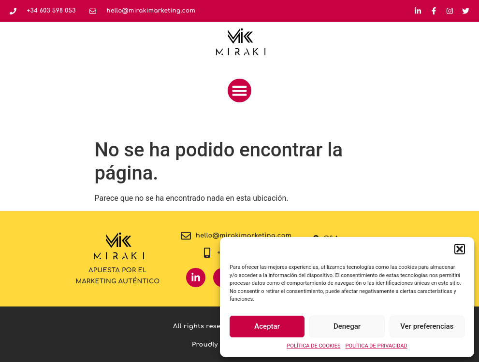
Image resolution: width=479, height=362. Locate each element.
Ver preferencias (426, 326)
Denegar (347, 326)
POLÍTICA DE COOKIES (313, 346)
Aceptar (267, 326)
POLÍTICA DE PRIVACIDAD (376, 346)
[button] (459, 249)
